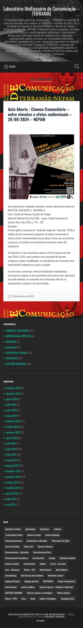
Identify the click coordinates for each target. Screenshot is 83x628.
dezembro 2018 (13, 471)
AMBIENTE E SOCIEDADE (17, 330)
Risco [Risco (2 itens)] (24, 598)
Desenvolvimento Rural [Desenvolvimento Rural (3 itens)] (42, 552)
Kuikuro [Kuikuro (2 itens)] (43, 563)
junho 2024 (11, 410)
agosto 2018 (12, 493)
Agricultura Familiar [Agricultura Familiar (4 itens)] (13, 529)
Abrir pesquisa (76, 67)
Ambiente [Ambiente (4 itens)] (57, 529)
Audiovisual (11, 347)
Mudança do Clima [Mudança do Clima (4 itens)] (31, 581)
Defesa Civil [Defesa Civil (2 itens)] (28, 546)
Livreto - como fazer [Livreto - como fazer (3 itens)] (58, 563)
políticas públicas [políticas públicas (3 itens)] (28, 587)
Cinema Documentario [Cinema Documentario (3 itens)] (13, 540)
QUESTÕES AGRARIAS (16, 364)
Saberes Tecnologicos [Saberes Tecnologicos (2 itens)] (48, 598)
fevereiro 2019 (13, 465)
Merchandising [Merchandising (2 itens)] (10, 575)
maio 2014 (11, 504)
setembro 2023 (13, 432)
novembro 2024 (13, 388)
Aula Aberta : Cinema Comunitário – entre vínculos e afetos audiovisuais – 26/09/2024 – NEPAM (40, 114)
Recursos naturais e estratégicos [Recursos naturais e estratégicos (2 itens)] (39, 592)
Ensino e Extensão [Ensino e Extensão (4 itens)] (12, 563)
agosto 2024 (12, 399)
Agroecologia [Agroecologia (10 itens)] (30, 529)
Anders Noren (55, 616)
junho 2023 (11, 449)
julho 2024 (11, 404)
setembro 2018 (13, 488)
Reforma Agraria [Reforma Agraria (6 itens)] (63, 592)
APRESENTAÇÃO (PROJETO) (18, 336)
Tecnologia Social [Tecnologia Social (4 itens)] (67, 598)
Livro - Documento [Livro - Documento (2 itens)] (12, 569)
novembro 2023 (13, 421)
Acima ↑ (41, 620)
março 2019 (11, 460)
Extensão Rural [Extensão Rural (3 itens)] (29, 563)
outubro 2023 (12, 427)
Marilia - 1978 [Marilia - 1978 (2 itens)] (29, 569)
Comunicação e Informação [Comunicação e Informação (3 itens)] (37, 540)
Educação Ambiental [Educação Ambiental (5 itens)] (67, 558)
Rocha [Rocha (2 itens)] (33, 598)
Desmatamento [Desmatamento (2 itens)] (38, 558)
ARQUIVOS (11, 341)
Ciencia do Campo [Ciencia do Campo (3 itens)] (34, 535)
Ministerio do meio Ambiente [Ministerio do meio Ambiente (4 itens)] (32, 575)
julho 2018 (11, 499)
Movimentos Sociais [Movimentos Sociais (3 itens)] (55, 575)
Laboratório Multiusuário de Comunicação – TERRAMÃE (41, 11)
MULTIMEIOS (12, 358)
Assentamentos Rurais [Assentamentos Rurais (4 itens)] (13, 535)
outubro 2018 (12, 482)
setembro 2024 (13, 393)
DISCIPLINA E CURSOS (16, 353)
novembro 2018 (13, 477)
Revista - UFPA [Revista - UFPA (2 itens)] (11, 598)
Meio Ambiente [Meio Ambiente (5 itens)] (61, 569)
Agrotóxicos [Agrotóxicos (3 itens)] (44, 529)
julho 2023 (11, 443)
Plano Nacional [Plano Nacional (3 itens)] (10, 587)
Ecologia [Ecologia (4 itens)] (52, 558)
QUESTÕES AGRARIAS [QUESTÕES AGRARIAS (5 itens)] (13, 592)
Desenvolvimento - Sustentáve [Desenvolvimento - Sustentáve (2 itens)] (17, 552)
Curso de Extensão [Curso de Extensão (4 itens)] (12, 546)
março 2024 (11, 416)
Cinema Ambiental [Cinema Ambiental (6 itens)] (52, 535)
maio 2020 (11, 454)
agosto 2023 (12, 438)
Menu (12, 66)
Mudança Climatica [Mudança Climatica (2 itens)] (12, 581)
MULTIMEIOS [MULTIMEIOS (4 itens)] (48, 581)
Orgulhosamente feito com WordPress (36, 614)
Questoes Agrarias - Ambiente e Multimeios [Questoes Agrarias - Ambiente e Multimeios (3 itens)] (56, 587)
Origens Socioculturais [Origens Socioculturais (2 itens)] (66, 581)
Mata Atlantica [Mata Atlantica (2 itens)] (45, 569)
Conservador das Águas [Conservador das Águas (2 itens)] (60, 540)
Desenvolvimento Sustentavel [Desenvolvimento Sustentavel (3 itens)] (16, 558)
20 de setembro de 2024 (21, 296)
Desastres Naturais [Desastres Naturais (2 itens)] (45, 546)
